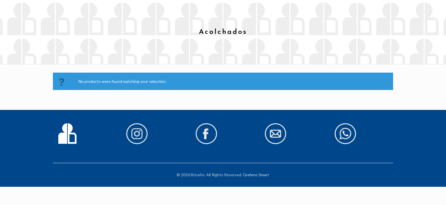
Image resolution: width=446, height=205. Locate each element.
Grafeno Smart (256, 174)
